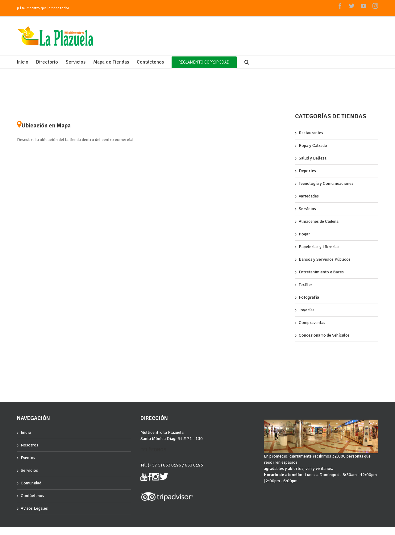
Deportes (307, 170)
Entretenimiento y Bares (321, 272)
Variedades (309, 196)
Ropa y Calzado (313, 145)
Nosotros (29, 445)
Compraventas (312, 322)
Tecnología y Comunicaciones (326, 183)
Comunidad (31, 483)
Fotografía (309, 297)
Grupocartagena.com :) (34, 533)
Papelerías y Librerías (319, 246)
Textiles (306, 284)
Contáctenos (32, 495)
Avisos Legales (34, 508)
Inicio (26, 432)
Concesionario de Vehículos (324, 335)
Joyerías (306, 310)
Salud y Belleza (312, 158)
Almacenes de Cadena (319, 221)
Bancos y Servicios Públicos (325, 259)
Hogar (304, 234)
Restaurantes (311, 132)
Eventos (28, 457)
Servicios (307, 208)
